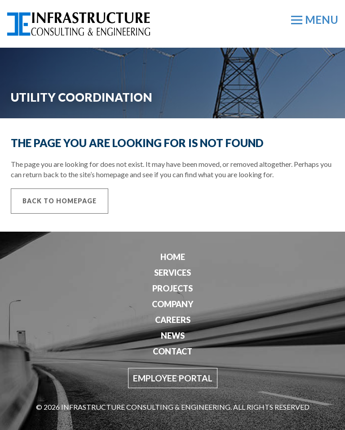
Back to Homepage (59, 201)
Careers (172, 320)
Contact (172, 351)
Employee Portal (172, 378)
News (173, 335)
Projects (172, 288)
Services (172, 273)
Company (172, 304)
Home (172, 257)
